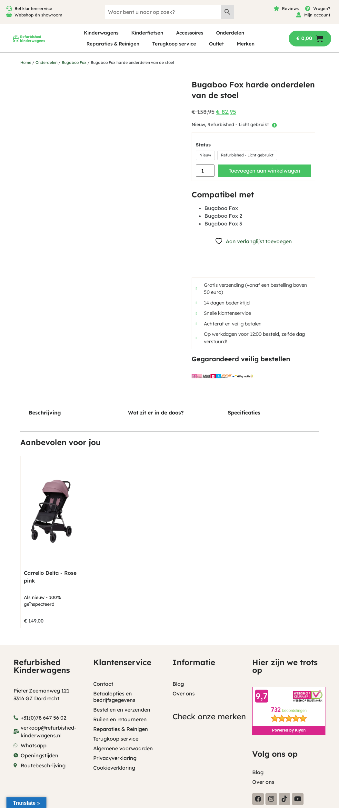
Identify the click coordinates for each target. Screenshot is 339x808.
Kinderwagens (101, 33)
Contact (103, 684)
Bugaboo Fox (74, 62)
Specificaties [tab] (244, 412)
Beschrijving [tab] (45, 412)
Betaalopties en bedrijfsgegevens (114, 696)
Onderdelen (230, 33)
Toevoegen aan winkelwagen (264, 170)
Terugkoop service (174, 44)
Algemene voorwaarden (123, 748)
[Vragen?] (307, 8)
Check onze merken (209, 716)
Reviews (290, 8)
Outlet (216, 44)
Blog (178, 684)
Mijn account (317, 14)
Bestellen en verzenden (121, 709)
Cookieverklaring (114, 767)
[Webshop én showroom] (9, 14)
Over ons (184, 693)
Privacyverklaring (114, 758)
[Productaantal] (205, 171)
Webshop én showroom (38, 14)
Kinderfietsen (147, 33)
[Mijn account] (298, 14)
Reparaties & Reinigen (112, 44)
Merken (245, 44)
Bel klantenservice (33, 8)
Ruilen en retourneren (120, 719)
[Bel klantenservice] (9, 8)
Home (25, 62)
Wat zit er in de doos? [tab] (156, 412)
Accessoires (189, 33)
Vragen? (321, 8)
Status (203, 145)
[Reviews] (276, 8)
